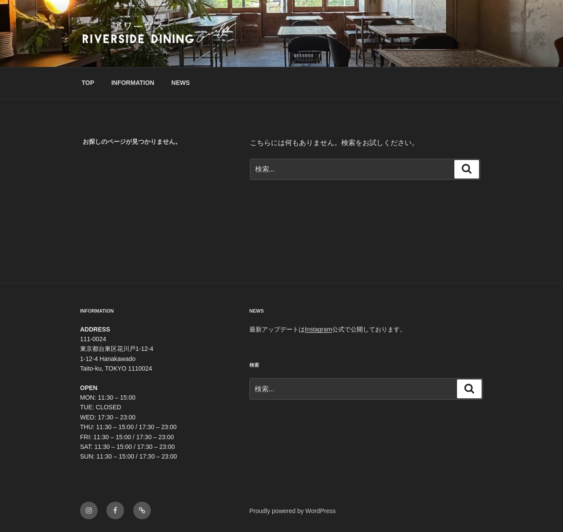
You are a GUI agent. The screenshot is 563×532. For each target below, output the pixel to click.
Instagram (318, 329)
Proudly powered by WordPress (292, 510)
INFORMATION (132, 82)
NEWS (181, 82)
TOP (88, 82)
